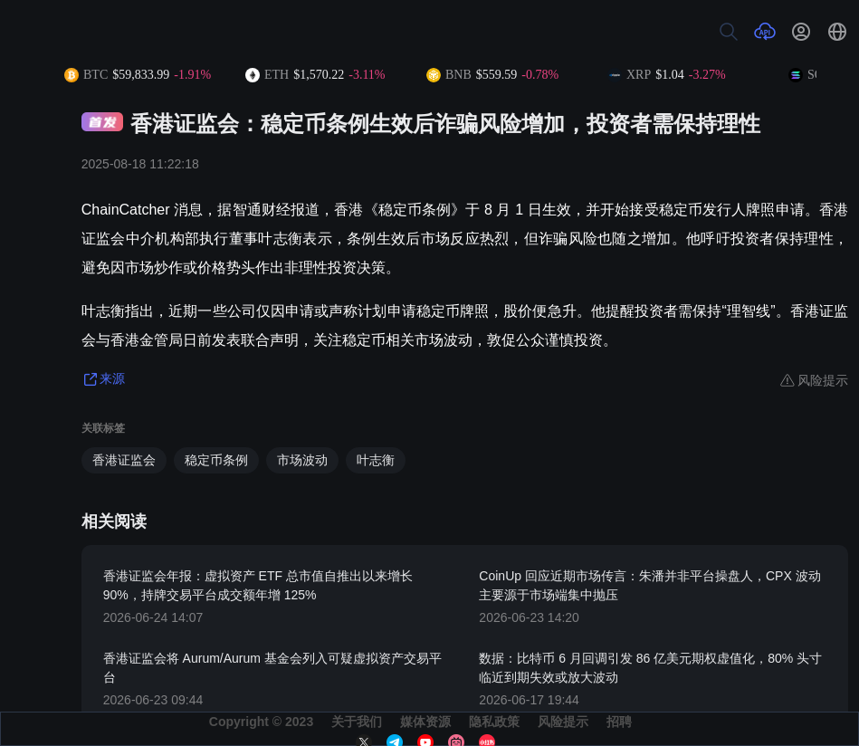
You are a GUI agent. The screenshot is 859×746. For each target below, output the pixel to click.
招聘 (619, 721)
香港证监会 (124, 460)
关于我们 (356, 721)
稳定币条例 (216, 460)
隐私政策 (494, 721)
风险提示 (563, 721)
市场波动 (302, 460)
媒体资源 (425, 721)
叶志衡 (376, 460)
